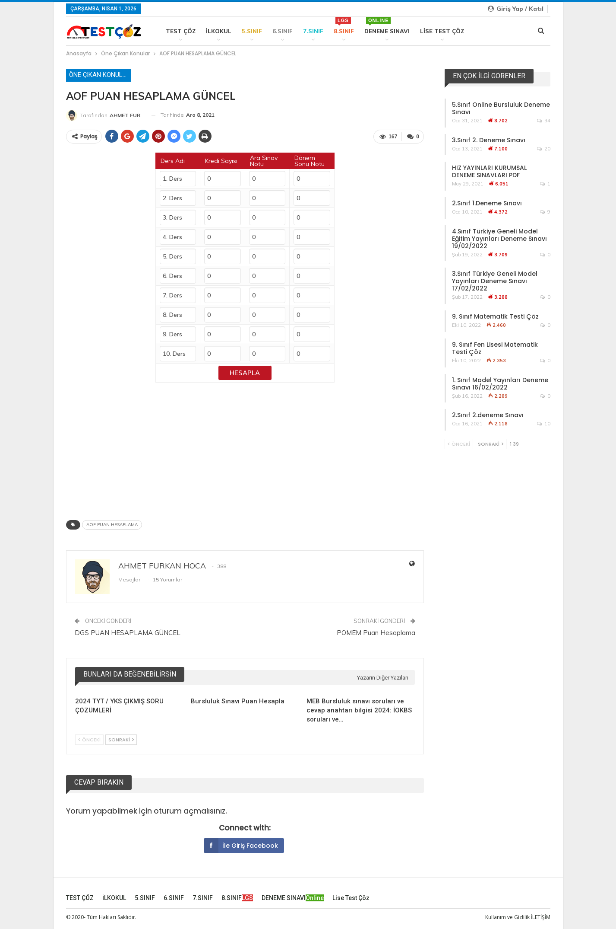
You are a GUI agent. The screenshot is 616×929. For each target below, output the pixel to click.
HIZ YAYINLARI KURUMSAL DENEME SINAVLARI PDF (489, 171)
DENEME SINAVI (387, 26)
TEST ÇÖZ (181, 31)
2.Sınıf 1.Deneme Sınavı (487, 203)
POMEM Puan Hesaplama (376, 631)
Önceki (89, 737)
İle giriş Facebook (241, 843)
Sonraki (121, 737)
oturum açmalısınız (189, 809)
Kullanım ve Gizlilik (507, 915)
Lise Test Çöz (442, 31)
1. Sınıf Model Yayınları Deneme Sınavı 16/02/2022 (500, 384)
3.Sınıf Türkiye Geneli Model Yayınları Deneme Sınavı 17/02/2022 (494, 281)
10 (543, 424)
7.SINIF (313, 31)
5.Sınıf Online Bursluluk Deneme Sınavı (501, 108)
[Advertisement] (245, 445)
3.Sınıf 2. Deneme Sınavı (488, 140)
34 (543, 121)
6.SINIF (282, 31)
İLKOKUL (218, 31)
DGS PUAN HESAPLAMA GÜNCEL (127, 631)
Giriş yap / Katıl (515, 9)
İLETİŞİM (540, 915)
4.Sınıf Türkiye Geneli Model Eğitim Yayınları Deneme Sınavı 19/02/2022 (499, 238)
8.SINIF (344, 26)
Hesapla (245, 371)
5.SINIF (252, 31)
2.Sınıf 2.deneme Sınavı (488, 415)
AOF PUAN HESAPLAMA (112, 523)
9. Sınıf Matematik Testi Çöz (495, 316)
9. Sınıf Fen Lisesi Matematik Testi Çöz (495, 348)
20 (543, 149)
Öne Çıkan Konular (100, 75)
